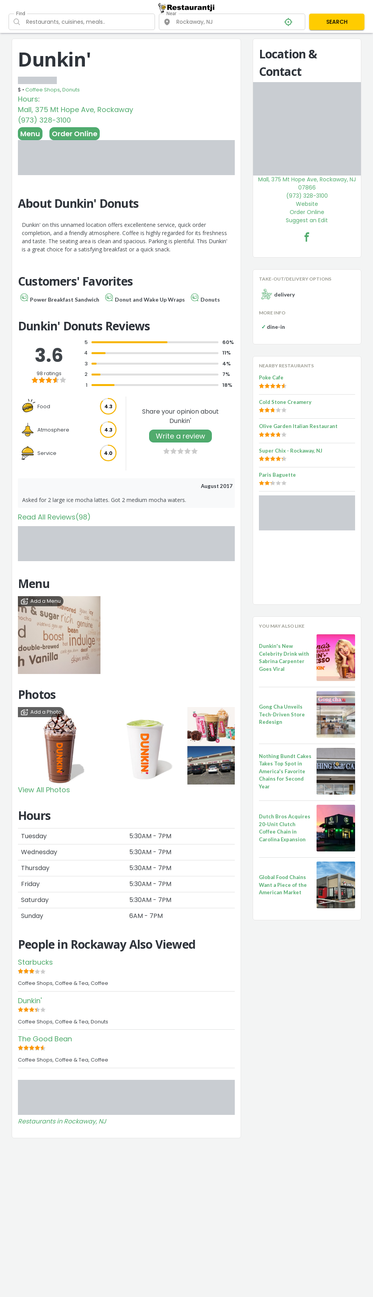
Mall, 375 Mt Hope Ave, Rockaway (75, 109)
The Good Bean (45, 1039)
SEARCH (337, 22)
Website (307, 204)
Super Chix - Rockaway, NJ (290, 451)
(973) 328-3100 (44, 120)
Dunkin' (30, 1001)
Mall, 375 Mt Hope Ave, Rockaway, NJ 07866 (307, 183)
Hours (28, 99)
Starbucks (35, 962)
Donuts (71, 89)
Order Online (74, 134)
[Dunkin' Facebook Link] (306, 237)
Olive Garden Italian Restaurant (298, 426)
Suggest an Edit (307, 220)
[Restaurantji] (186, 8)
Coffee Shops (42, 89)
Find (20, 13)
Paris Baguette (277, 475)
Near (171, 13)
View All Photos (44, 790)
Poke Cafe (271, 377)
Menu (30, 134)
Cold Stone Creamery (285, 402)
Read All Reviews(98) (54, 517)
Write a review (180, 436)
